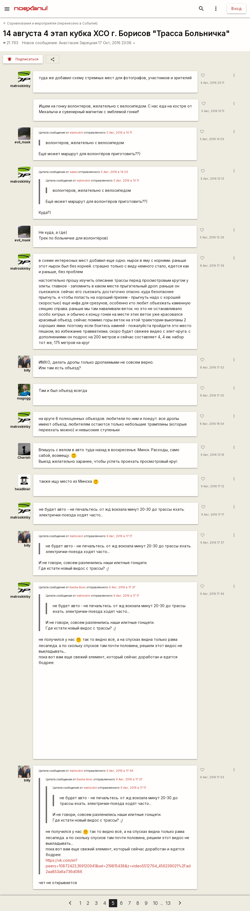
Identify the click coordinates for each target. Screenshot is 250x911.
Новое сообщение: (40, 42)
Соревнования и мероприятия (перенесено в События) (50, 23)
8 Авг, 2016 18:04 (212, 424)
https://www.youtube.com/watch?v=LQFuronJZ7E (115, 712)
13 (168, 903)
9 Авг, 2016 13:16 (212, 455)
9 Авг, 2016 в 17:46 (119, 771)
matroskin (76, 132)
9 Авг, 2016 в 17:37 (122, 587)
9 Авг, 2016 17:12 (212, 486)
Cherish (23, 458)
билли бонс (78, 587)
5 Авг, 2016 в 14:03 (114, 172)
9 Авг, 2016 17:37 (212, 542)
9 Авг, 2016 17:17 (212, 514)
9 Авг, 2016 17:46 (212, 594)
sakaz (74, 172)
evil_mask (22, 142)
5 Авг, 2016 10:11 (212, 111)
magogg (23, 398)
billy (27, 370)
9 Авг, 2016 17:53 (212, 777)
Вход (236, 8)
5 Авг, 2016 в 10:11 (119, 132)
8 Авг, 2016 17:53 (212, 367)
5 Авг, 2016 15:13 (212, 178)
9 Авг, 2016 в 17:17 (119, 536)
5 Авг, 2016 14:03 (212, 139)
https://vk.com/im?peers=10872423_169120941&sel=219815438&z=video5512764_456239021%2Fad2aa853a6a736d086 (118, 866)
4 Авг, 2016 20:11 (212, 83)
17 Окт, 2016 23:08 (116, 42)
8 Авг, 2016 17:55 (212, 395)
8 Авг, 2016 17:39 (212, 265)
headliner (22, 489)
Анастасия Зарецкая (78, 42)
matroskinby (20, 86)
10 (155, 903)
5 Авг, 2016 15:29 (212, 237)
